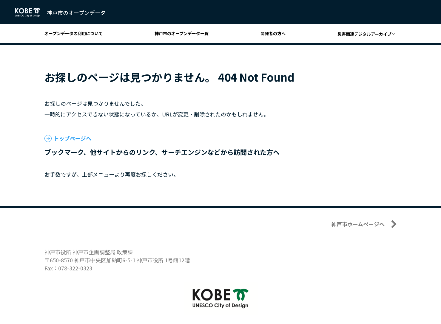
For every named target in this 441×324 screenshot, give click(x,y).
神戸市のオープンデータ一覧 (182, 33)
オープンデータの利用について (73, 33)
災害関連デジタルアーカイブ (364, 34)
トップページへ (72, 138)
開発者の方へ (273, 33)
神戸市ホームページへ (358, 224)
